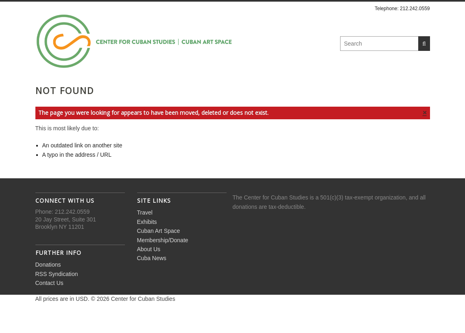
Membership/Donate (261, 90)
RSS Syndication (56, 295)
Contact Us (49, 305)
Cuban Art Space (179, 90)
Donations (48, 286)
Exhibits (119, 90)
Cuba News (383, 90)
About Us (330, 90)
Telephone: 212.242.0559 (402, 8)
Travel (76, 90)
